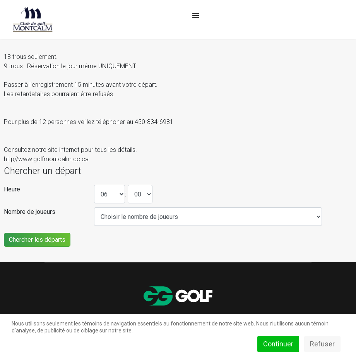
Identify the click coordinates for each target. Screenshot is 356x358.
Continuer (278, 344)
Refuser (322, 344)
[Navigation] (195, 15)
